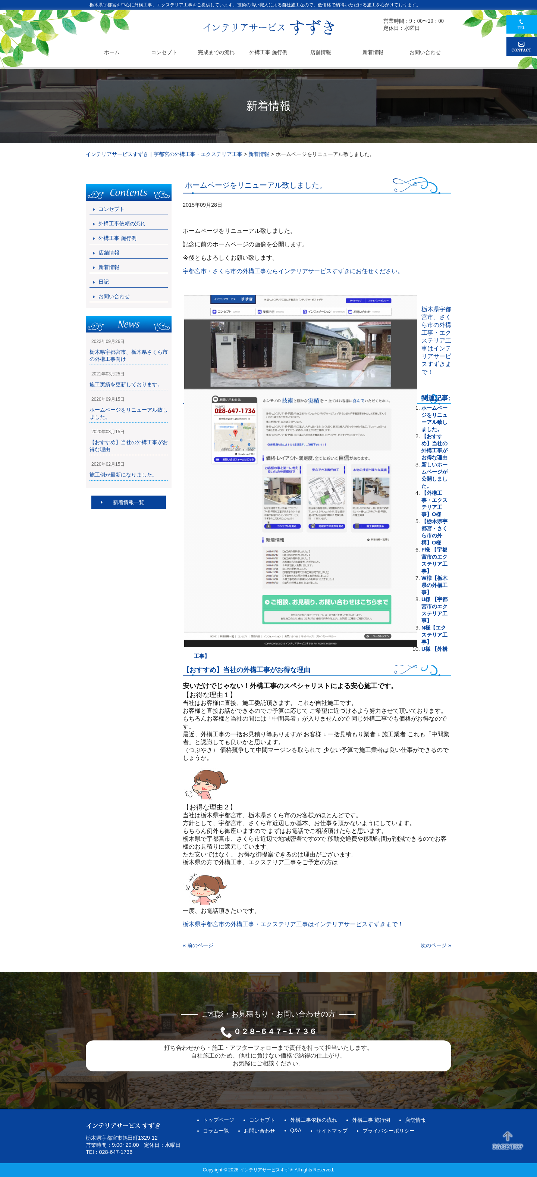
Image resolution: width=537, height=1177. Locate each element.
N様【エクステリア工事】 (434, 635)
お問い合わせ (114, 296)
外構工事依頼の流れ (121, 224)
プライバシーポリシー (388, 1131)
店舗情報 (108, 253)
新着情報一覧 (128, 502)
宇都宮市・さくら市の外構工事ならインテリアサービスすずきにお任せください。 (293, 271)
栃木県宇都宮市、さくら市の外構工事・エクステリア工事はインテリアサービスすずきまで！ (436, 340)
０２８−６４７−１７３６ (275, 1031)
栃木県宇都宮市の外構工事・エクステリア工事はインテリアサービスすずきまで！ (293, 924)
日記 (103, 282)
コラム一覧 (216, 1131)
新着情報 (108, 267)
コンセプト (111, 209)
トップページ (218, 1120)
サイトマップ (332, 1131)
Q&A (295, 1130)
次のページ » (436, 945)
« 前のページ (198, 945)
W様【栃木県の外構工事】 (434, 585)
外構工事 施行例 (117, 238)
